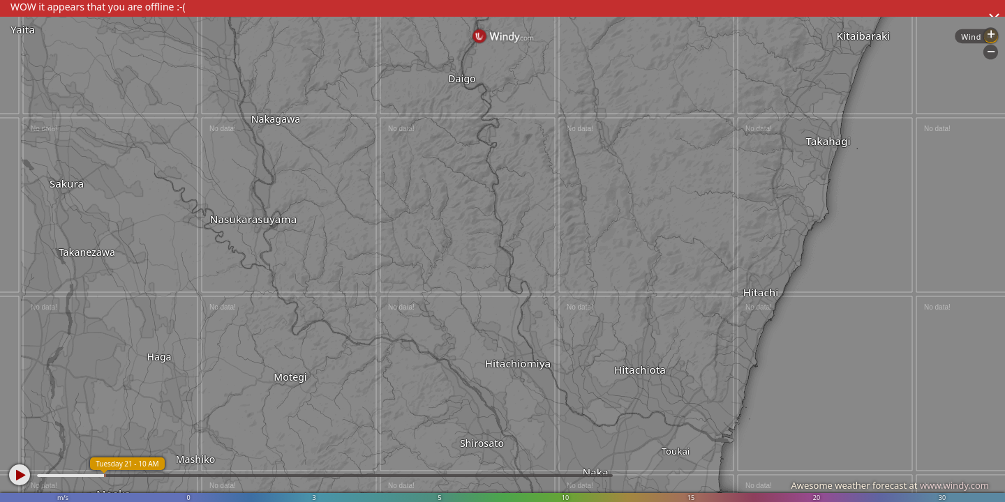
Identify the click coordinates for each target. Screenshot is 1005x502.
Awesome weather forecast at (890, 485)
